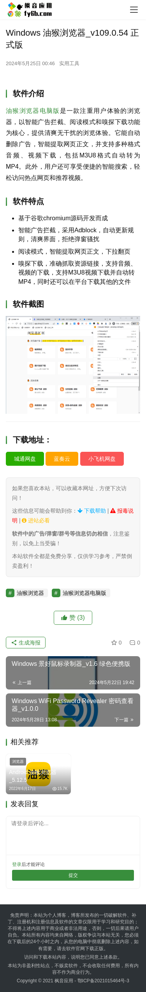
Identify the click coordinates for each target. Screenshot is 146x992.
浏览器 (18, 761)
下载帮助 (91, 511)
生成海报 (25, 642)
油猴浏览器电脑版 (33, 110)
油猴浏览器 (30, 593)
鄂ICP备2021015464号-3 (103, 980)
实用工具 (69, 63)
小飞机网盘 (102, 459)
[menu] (134, 10)
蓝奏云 (62, 459)
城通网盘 (25, 459)
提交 (73, 875)
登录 (16, 864)
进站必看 (36, 520)
